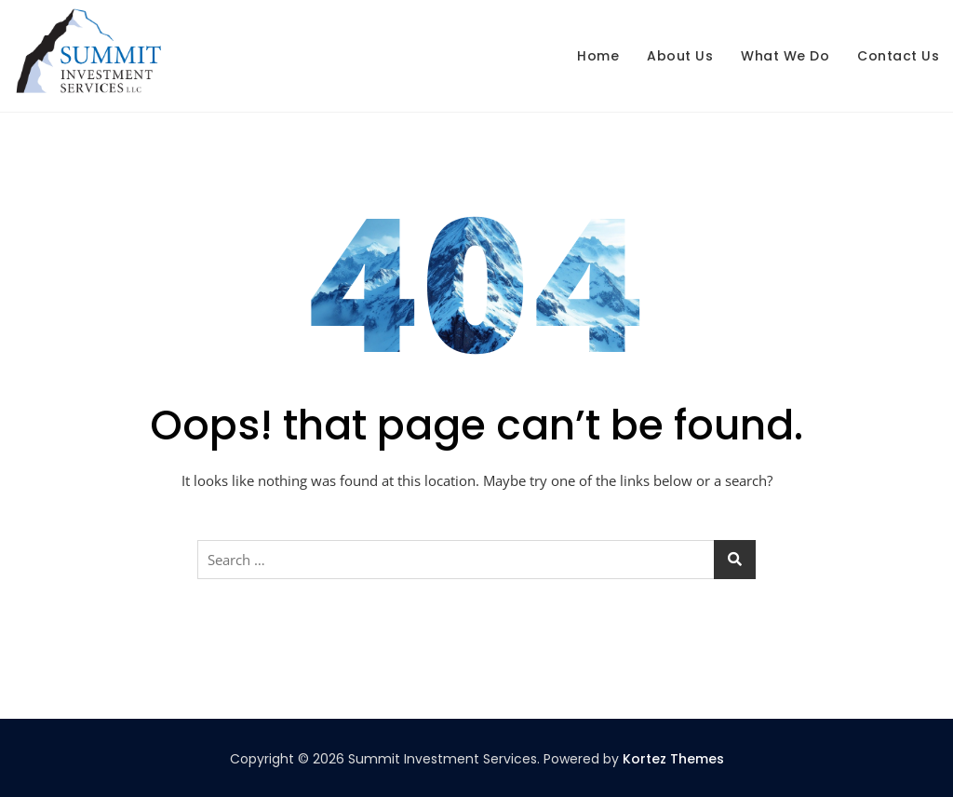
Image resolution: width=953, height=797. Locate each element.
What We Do (785, 56)
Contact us (898, 56)
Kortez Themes (673, 759)
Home (598, 56)
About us (680, 56)
